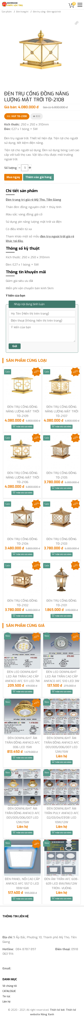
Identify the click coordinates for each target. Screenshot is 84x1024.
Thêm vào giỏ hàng (22, 426)
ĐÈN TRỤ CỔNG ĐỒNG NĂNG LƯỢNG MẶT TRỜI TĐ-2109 (22, 411)
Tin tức (6, 996)
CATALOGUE (9, 991)
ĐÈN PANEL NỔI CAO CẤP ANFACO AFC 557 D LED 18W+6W (22, 883)
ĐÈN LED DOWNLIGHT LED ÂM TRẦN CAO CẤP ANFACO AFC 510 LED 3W (61, 676)
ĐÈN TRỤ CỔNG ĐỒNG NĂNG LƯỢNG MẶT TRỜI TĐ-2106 (22, 477)
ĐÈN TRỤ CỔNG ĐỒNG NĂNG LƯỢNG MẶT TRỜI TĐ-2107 (61, 411)
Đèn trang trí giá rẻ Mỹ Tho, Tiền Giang (33, 200)
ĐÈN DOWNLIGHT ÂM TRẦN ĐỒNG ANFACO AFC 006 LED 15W (22, 742)
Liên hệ (6, 1001)
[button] (76, 23)
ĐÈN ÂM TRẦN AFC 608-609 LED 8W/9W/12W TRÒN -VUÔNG (61, 883)
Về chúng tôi (9, 986)
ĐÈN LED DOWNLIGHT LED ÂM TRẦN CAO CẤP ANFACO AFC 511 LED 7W (22, 676)
